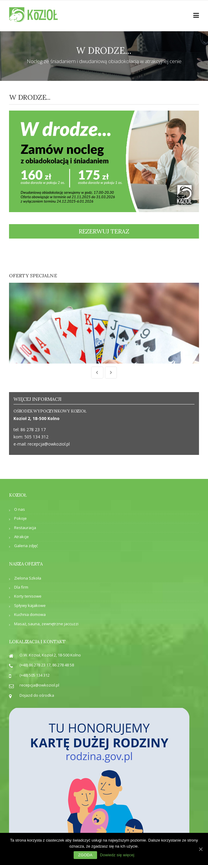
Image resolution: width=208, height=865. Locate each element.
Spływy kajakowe (30, 571)
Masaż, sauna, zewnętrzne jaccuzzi (46, 590)
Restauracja (25, 494)
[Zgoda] (200, 849)
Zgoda (85, 855)
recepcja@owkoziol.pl (49, 410)
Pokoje (20, 484)
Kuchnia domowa (30, 580)
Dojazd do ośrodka (37, 661)
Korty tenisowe (27, 562)
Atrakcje (21, 503)
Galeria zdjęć (26, 512)
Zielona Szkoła (27, 544)
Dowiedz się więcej (117, 855)
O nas (19, 475)
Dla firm (21, 553)
